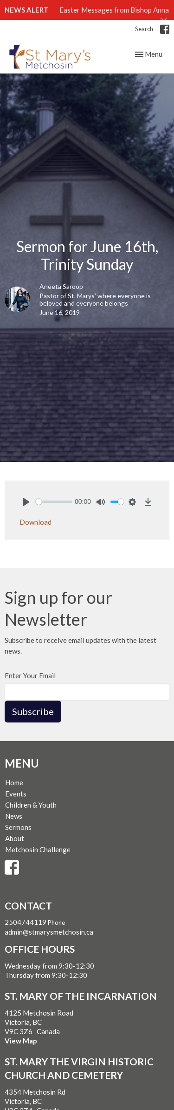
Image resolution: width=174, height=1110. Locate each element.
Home (14, 782)
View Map (21, 1040)
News (13, 816)
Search (144, 29)
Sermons (18, 827)
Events (15, 793)
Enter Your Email (30, 675)
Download (35, 522)
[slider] (54, 501)
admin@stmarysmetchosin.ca (49, 932)
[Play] (26, 502)
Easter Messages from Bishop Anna (114, 10)
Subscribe (33, 711)
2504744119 (25, 922)
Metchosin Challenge (38, 849)
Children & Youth (31, 805)
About (14, 838)
